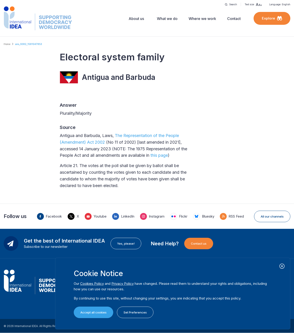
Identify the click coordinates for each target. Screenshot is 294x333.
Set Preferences (135, 312)
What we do (167, 18)
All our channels (272, 216)
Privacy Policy (122, 283)
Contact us (198, 243)
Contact (234, 18)
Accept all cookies (93, 312)
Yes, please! (126, 243)
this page (159, 155)
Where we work (202, 18)
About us (136, 18)
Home (7, 44)
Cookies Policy (92, 283)
